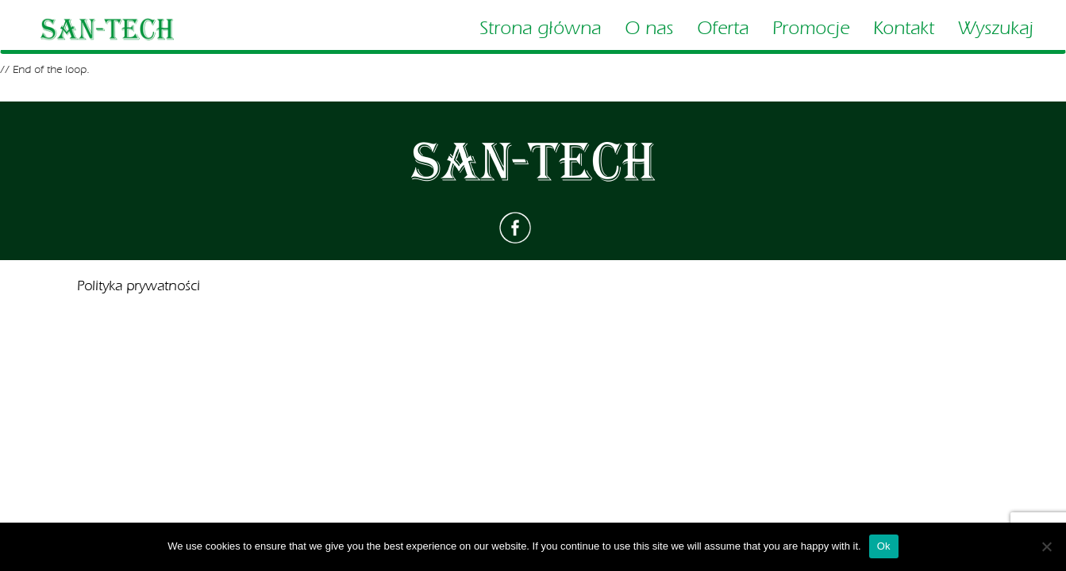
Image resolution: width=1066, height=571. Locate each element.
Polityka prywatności (138, 285)
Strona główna (540, 28)
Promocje (810, 28)
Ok (884, 546)
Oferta (723, 28)
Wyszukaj (995, 28)
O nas (649, 28)
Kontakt (903, 28)
